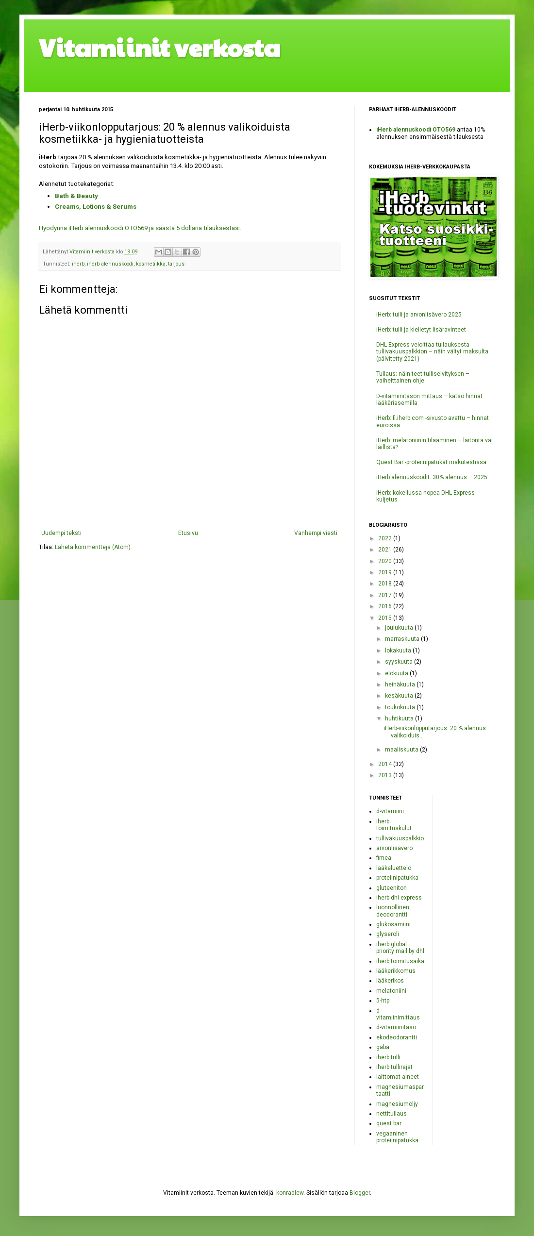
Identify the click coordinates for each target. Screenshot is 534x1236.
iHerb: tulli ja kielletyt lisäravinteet (421, 329)
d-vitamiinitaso (396, 1027)
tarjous (176, 264)
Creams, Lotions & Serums (95, 206)
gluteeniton (391, 888)
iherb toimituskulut (394, 825)
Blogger (360, 1192)
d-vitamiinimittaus (398, 1014)
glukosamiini (393, 924)
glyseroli (387, 934)
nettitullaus (391, 1113)
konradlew (289, 1192)
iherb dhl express (399, 897)
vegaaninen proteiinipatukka (397, 1137)
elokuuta (397, 673)
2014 (385, 764)
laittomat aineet (397, 1076)
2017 (385, 595)
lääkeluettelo (393, 868)
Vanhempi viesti (315, 533)
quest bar (388, 1123)
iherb (78, 264)
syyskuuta (399, 661)
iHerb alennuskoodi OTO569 (415, 129)
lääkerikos (390, 980)
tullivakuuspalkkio (400, 838)
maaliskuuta (402, 749)
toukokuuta (401, 707)
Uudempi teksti (61, 533)
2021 (385, 549)
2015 (385, 618)
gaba (382, 1047)
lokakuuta (399, 650)
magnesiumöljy (397, 1104)
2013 (385, 775)
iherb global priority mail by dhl (400, 947)
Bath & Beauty (76, 196)
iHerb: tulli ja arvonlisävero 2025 (419, 314)
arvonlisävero (394, 848)
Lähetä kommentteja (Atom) (93, 547)
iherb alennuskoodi (110, 264)
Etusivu (188, 533)
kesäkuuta (400, 695)
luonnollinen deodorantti (392, 911)
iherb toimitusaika (400, 961)
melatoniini (391, 990)
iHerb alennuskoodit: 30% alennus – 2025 (431, 477)
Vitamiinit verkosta (160, 47)
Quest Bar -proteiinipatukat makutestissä (431, 462)
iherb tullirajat (394, 1067)
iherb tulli (388, 1057)
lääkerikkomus (396, 971)
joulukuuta (400, 627)
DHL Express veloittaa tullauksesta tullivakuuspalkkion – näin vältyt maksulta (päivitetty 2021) (432, 351)
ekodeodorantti (396, 1037)
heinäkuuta (401, 684)
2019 (385, 572)
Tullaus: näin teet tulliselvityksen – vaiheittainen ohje (422, 377)
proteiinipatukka (397, 877)
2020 (385, 561)
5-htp (382, 1000)
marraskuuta (403, 638)
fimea (383, 857)
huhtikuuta (400, 718)
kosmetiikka (151, 264)
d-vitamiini (390, 811)
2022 (385, 538)
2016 (385, 606)
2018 (385, 583)
